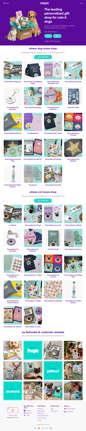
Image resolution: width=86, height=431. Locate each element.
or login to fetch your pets (52, 41)
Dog (57, 36)
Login (52, 408)
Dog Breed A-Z (41, 411)
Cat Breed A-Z (40, 413)
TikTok (27, 415)
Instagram (28, 413)
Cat (48, 36)
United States (69, 411)
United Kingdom (69, 408)
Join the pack (54, 411)
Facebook (27, 410)
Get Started (43, 57)
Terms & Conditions (42, 415)
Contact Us (40, 408)
